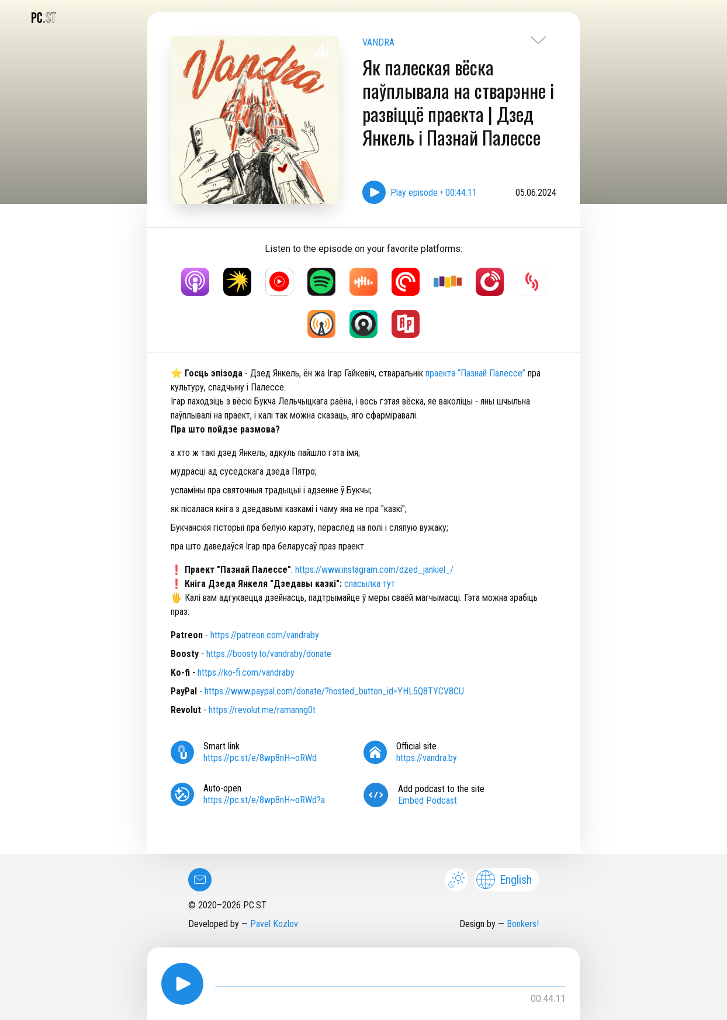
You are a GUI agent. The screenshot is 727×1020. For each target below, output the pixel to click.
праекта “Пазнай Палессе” (475, 373)
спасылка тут (369, 583)
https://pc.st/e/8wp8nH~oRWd (260, 757)
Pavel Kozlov (274, 923)
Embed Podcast (427, 800)
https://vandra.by (426, 757)
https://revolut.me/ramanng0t (262, 709)
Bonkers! (523, 923)
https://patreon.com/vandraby (264, 635)
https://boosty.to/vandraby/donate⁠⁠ (268, 653)
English (504, 879)
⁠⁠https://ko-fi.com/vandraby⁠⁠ (246, 672)
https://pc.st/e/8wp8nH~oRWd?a (264, 799)
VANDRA (378, 42)
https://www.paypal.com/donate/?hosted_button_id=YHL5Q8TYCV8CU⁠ (334, 691)
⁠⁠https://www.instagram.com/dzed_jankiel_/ (374, 569)
